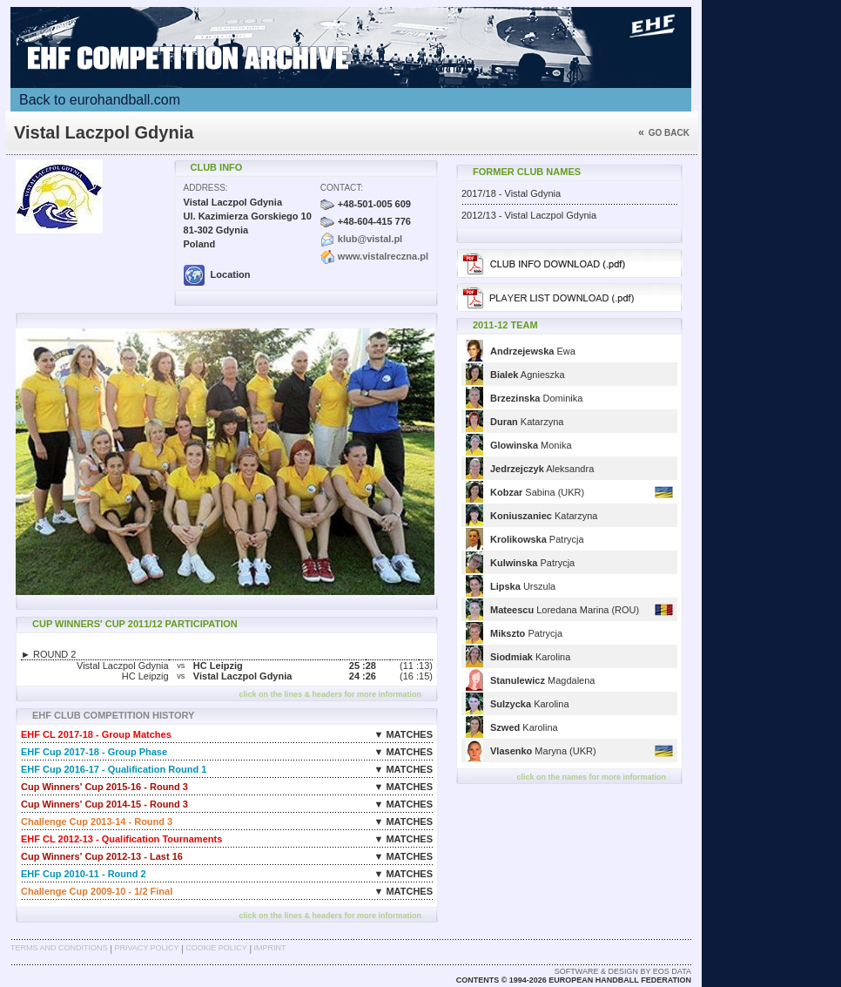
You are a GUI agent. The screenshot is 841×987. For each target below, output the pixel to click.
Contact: (341, 188)
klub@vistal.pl (370, 238)
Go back (664, 133)
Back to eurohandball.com (99, 99)
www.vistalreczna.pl (383, 256)
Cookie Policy (215, 947)
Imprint (270, 947)
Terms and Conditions (59, 947)
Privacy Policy (146, 947)
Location (217, 274)
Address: (206, 188)
